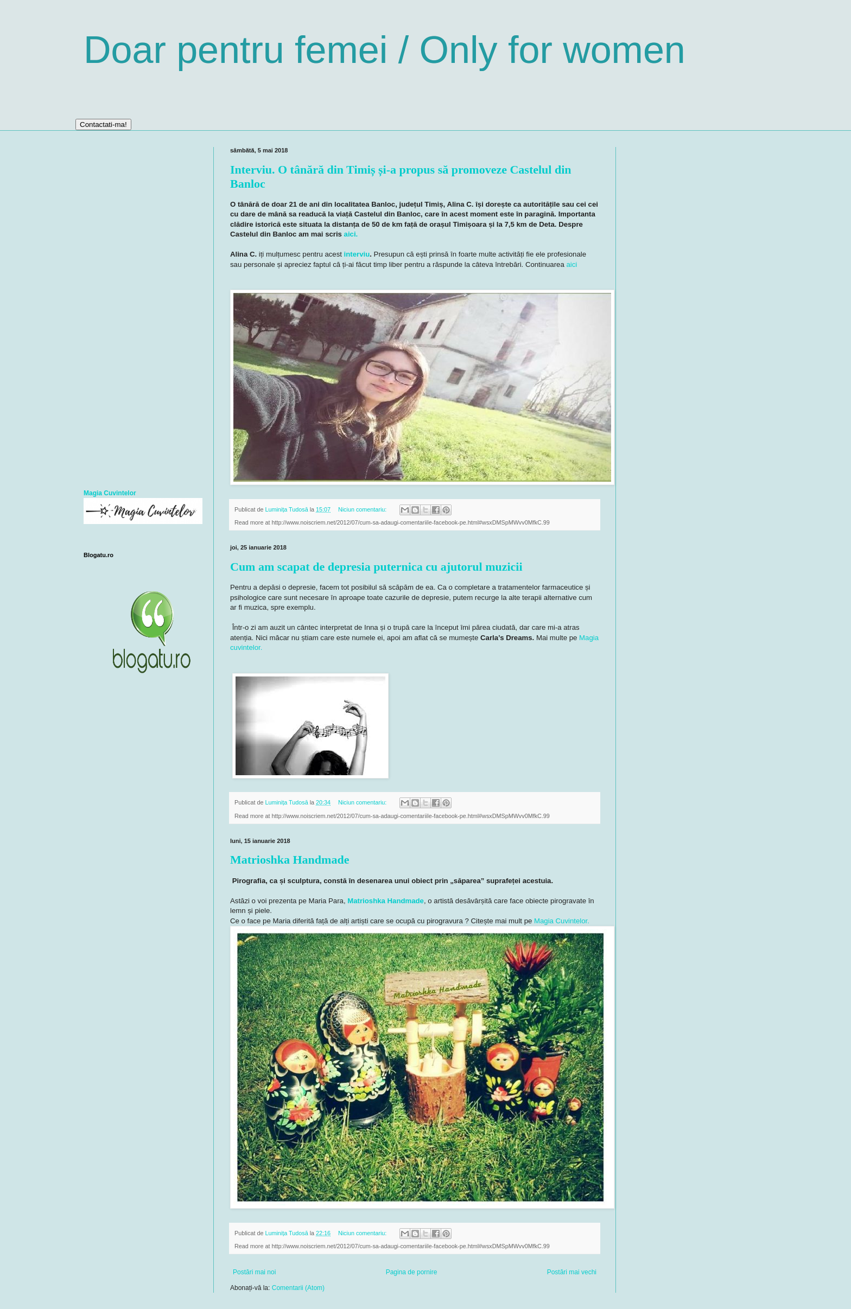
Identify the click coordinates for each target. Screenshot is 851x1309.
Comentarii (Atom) (298, 1288)
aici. (351, 234)
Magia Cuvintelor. (561, 921)
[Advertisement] (141, 309)
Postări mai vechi (571, 1272)
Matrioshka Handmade (289, 859)
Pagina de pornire (411, 1272)
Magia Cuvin (103, 493)
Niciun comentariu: (363, 509)
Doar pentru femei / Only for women (384, 50)
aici (570, 264)
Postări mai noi (254, 1272)
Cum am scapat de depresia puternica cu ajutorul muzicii (376, 566)
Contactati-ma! (103, 124)
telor (129, 493)
